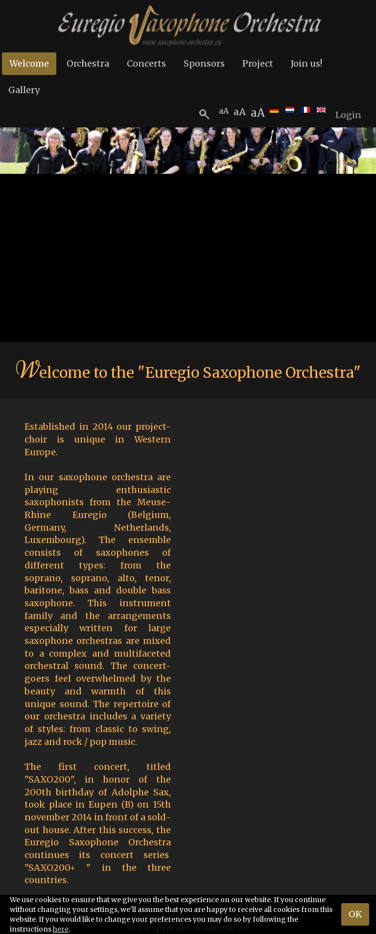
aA (258, 113)
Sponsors (204, 63)
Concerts (146, 63)
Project (257, 63)
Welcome (29, 63)
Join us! (306, 63)
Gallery (24, 90)
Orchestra (88, 63)
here (61, 929)
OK (355, 914)
